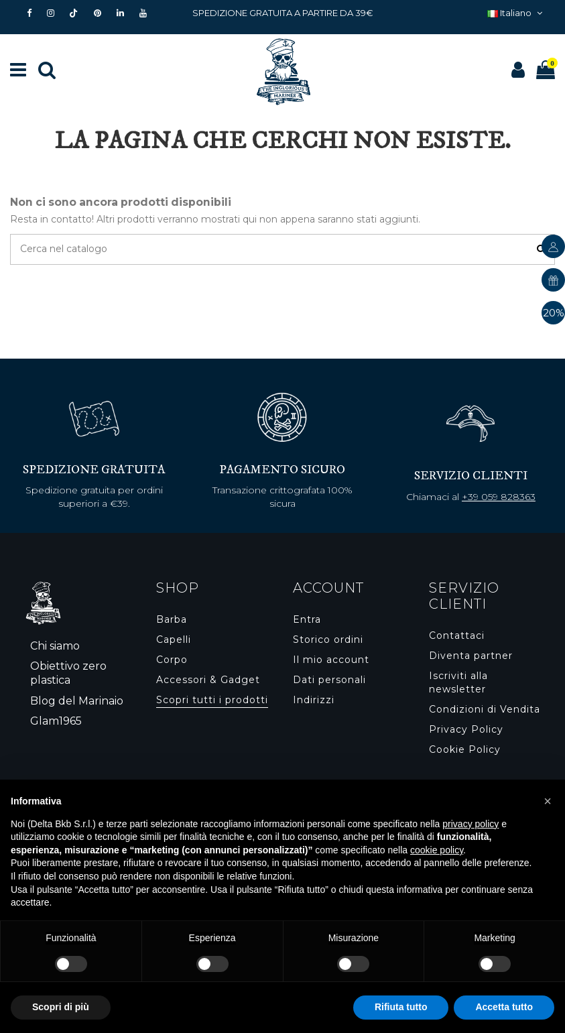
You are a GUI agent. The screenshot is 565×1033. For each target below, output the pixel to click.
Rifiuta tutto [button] (401, 1006)
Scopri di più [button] (60, 1006)
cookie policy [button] (436, 850)
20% (553, 312)
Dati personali (329, 680)
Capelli (173, 639)
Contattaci (457, 635)
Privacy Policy (466, 729)
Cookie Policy (465, 749)
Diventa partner (471, 656)
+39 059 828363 (499, 497)
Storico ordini (328, 639)
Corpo (172, 660)
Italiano (516, 12)
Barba (171, 619)
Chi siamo (55, 646)
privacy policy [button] (470, 823)
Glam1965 (56, 721)
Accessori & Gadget (208, 680)
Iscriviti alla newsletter (458, 682)
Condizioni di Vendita (484, 709)
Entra (307, 619)
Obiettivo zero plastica (68, 673)
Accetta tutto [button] (504, 1006)
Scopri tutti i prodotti (212, 700)
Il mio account (331, 660)
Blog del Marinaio (76, 700)
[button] (547, 801)
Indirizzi (313, 700)
